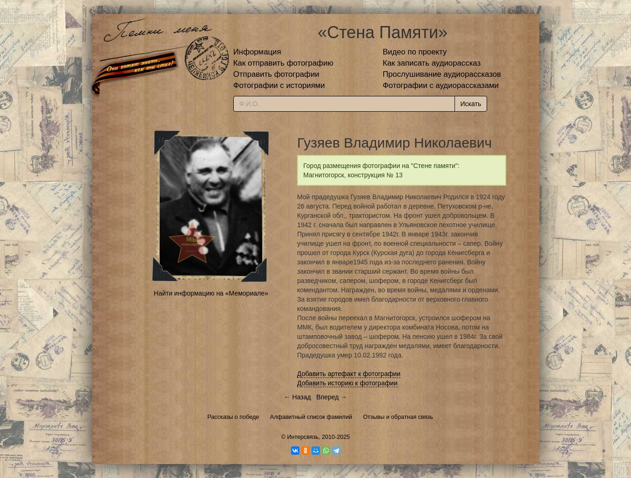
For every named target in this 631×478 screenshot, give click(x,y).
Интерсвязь (303, 437)
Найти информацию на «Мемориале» (211, 293)
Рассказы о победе (233, 417)
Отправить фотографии (276, 74)
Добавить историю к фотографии (347, 383)
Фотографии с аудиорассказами (441, 85)
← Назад (297, 397)
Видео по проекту (415, 51)
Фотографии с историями (279, 85)
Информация (257, 51)
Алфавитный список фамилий (311, 417)
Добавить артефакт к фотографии (348, 373)
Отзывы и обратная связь (398, 417)
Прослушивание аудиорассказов (442, 74)
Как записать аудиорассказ (432, 63)
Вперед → (331, 397)
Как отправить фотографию (283, 63)
